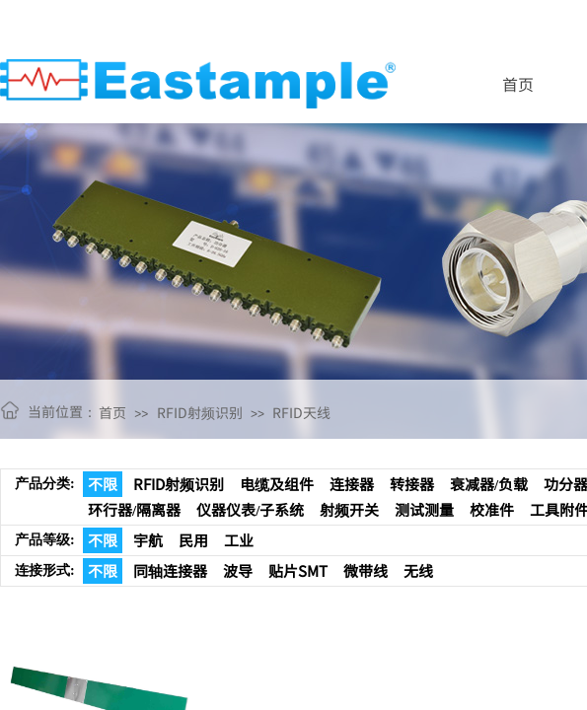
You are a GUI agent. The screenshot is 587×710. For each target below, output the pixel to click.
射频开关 (349, 509)
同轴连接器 (170, 570)
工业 (239, 540)
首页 (518, 84)
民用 (193, 540)
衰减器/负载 (489, 483)
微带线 (365, 570)
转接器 (412, 483)
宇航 (148, 540)
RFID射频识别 (200, 412)
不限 (102, 483)
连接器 (352, 483)
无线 (418, 570)
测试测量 (424, 509)
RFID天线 (301, 412)
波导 (238, 570)
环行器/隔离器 (134, 509)
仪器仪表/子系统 (250, 509)
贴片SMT (298, 570)
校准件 (492, 509)
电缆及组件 (277, 483)
